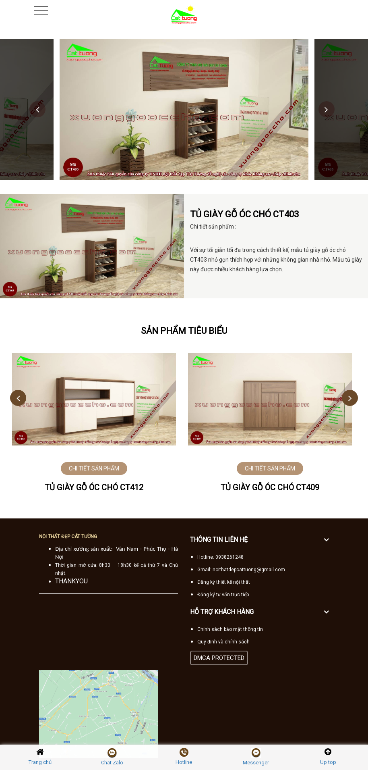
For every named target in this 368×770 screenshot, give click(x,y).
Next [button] (326, 109)
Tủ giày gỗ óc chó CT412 (94, 487)
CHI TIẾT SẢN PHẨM (94, 468)
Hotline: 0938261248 (220, 557)
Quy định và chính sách (223, 642)
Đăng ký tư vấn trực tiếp (223, 594)
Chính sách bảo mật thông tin (230, 629)
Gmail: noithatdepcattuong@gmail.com (241, 569)
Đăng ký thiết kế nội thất (223, 582)
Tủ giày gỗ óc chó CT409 (270, 487)
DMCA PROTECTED (219, 658)
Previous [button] (37, 109)
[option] (184, 109)
